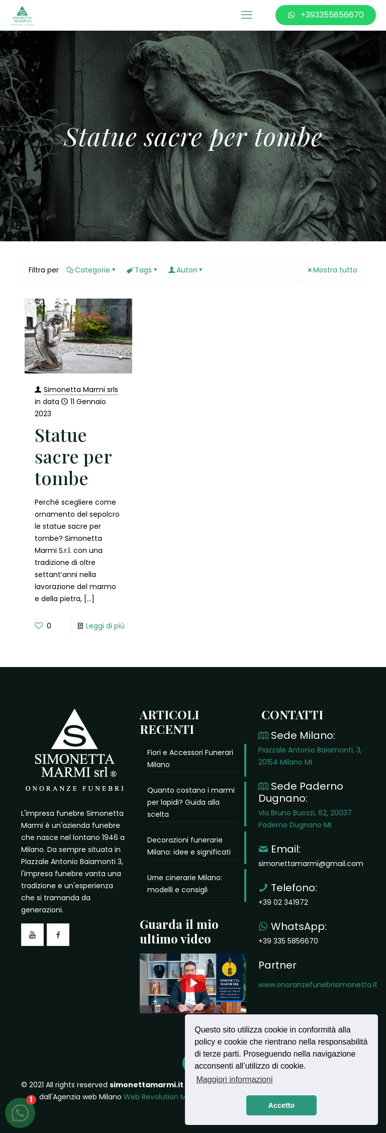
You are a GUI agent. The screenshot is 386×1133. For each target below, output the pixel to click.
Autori (186, 270)
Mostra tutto (331, 270)
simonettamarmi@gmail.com (310, 864)
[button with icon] (32, 934)
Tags (142, 270)
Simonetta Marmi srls (81, 390)
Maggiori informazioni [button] (234, 1079)
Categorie (91, 270)
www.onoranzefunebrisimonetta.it (317, 985)
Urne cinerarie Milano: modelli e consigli (184, 884)
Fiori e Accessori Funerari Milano (190, 758)
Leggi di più (105, 626)
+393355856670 (325, 15)
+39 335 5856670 (288, 941)
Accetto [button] (281, 1105)
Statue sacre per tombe (73, 456)
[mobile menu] (246, 15)
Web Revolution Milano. (164, 1097)
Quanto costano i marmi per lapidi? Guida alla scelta (191, 802)
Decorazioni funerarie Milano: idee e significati (189, 846)
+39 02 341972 (283, 902)
